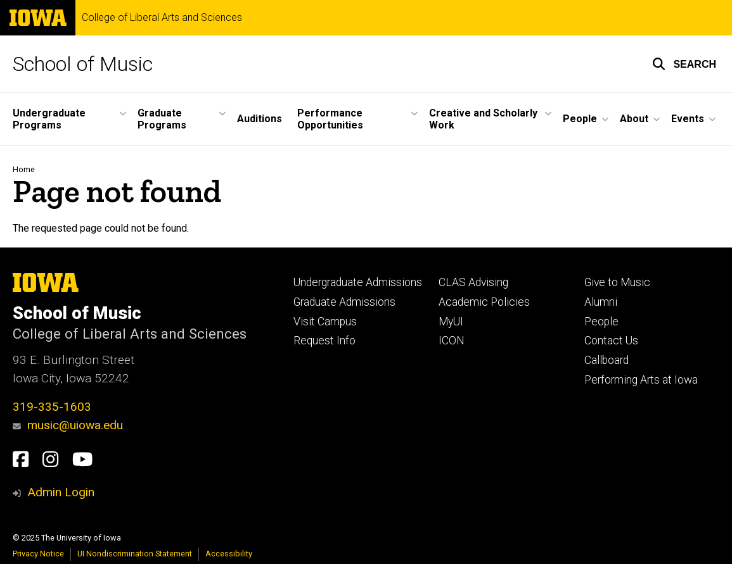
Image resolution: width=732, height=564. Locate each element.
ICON (452, 340)
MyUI (451, 321)
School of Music (83, 64)
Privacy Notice (38, 553)
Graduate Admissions (344, 302)
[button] (684, 63)
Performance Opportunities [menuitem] (330, 119)
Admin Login (60, 492)
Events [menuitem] (687, 119)
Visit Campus (325, 321)
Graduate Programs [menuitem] (162, 119)
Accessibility (228, 553)
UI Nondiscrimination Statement (134, 553)
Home (24, 169)
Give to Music (617, 282)
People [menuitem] (580, 119)
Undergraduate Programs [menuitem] (49, 119)
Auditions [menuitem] (259, 119)
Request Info (324, 340)
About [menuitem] (634, 119)
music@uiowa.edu (68, 425)
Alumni (600, 302)
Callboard (606, 360)
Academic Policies (484, 302)
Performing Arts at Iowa (641, 379)
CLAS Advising (473, 282)
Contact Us (611, 340)
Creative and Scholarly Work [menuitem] (483, 119)
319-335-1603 (52, 406)
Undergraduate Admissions (357, 282)
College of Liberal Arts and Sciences (162, 17)
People (601, 321)
